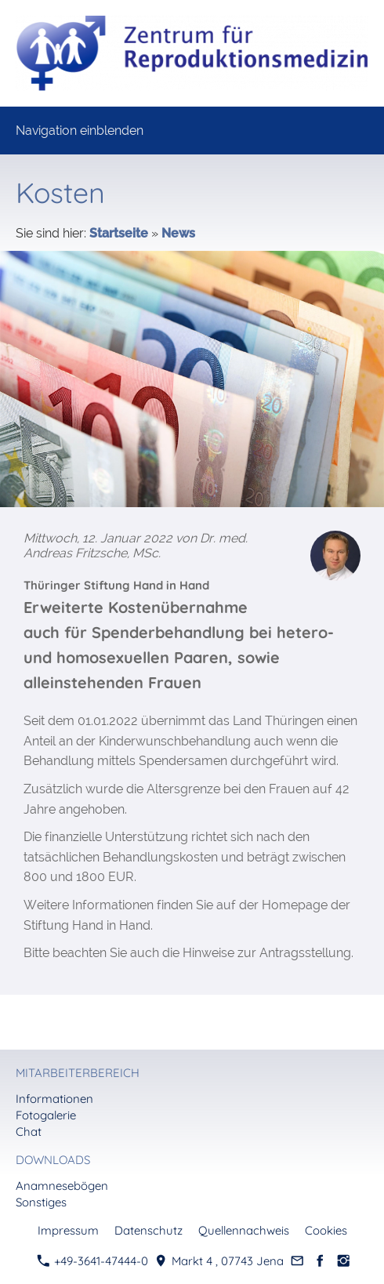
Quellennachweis (243, 1230)
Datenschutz (148, 1230)
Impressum (68, 1230)
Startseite (118, 233)
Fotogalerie (46, 1115)
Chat (29, 1131)
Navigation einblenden (79, 130)
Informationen (54, 1098)
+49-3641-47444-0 (92, 1260)
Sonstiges (41, 1202)
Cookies (326, 1230)
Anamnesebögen (62, 1185)
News (178, 233)
